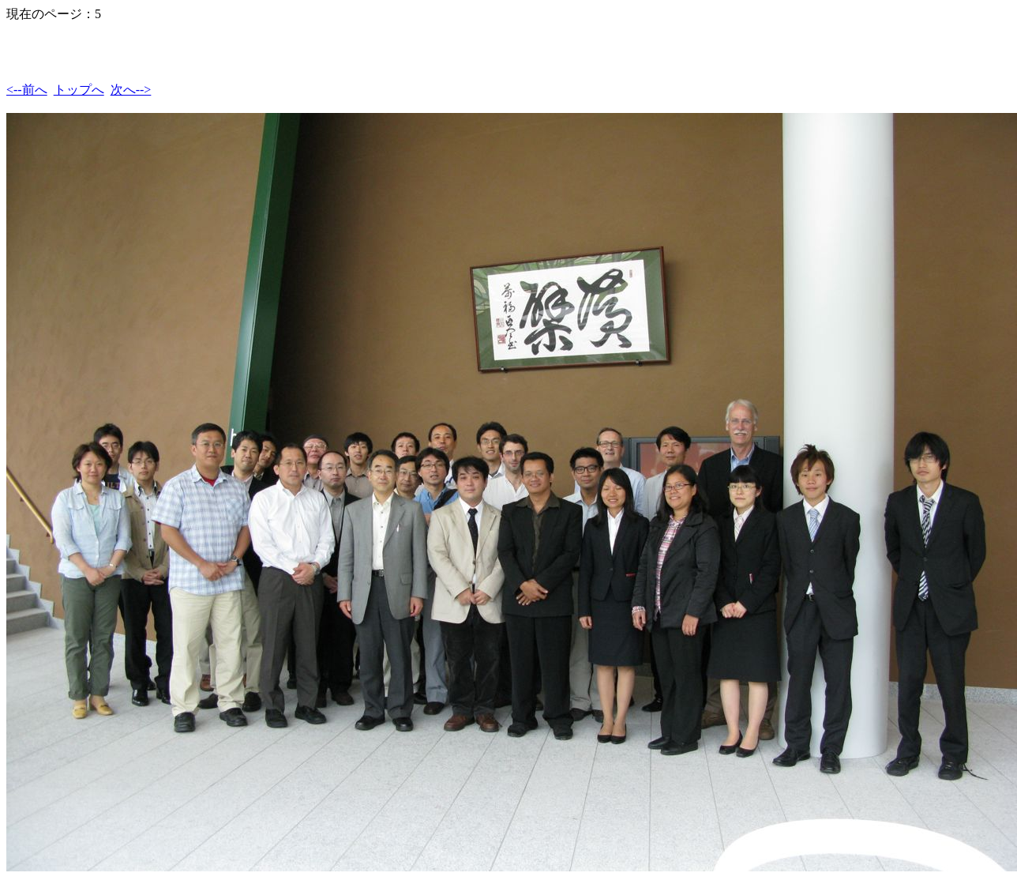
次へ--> (131, 89)
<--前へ (26, 89)
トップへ (79, 89)
